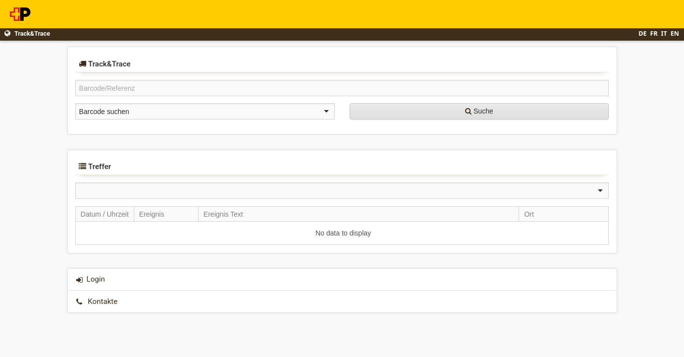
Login (96, 279)
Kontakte (102, 301)
